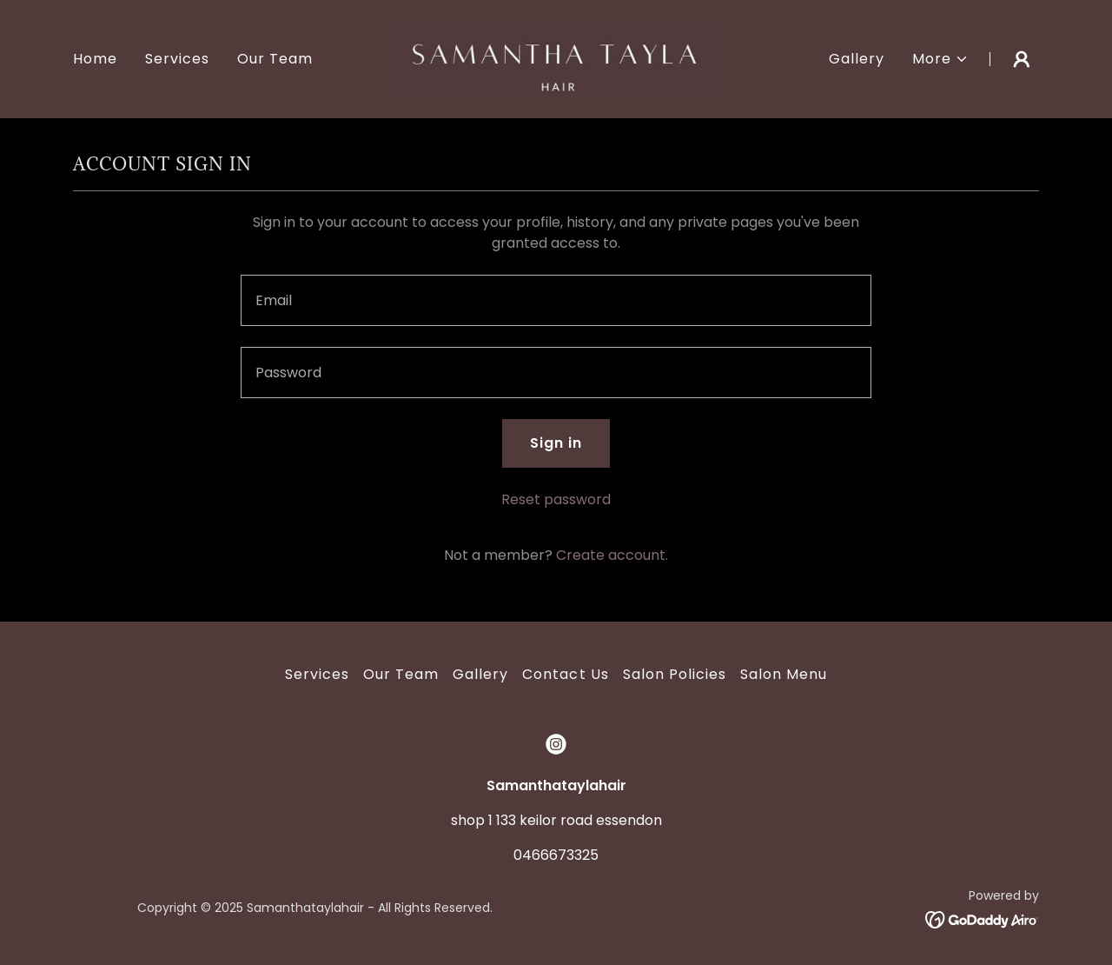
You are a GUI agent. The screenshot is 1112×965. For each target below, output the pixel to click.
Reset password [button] (556, 499)
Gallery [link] (856, 59)
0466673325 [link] (556, 855)
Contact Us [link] (565, 674)
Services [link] (177, 59)
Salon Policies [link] (674, 674)
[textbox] (555, 300)
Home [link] (95, 59)
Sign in (556, 443)
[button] (940, 59)
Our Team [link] (275, 59)
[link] (556, 58)
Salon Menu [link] (783, 674)
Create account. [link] (612, 555)
